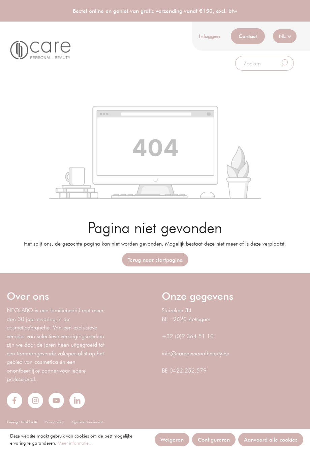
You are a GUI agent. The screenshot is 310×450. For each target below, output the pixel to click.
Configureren (214, 439)
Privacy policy (54, 422)
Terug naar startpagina (155, 259)
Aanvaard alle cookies (271, 439)
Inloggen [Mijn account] (209, 35)
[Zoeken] (255, 63)
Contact (248, 35)
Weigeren (172, 439)
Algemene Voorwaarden (87, 422)
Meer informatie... (75, 443)
